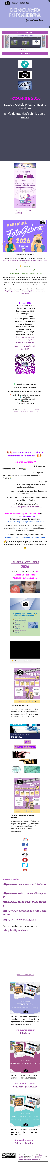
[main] (25, 108)
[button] (2, 3)
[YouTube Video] (25, 142)
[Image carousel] (25, 42)
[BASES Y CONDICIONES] (25, 32)
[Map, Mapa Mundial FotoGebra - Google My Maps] (25, 432)
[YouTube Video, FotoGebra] (25, 955)
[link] (25, 652)
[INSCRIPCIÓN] (25, 53)
